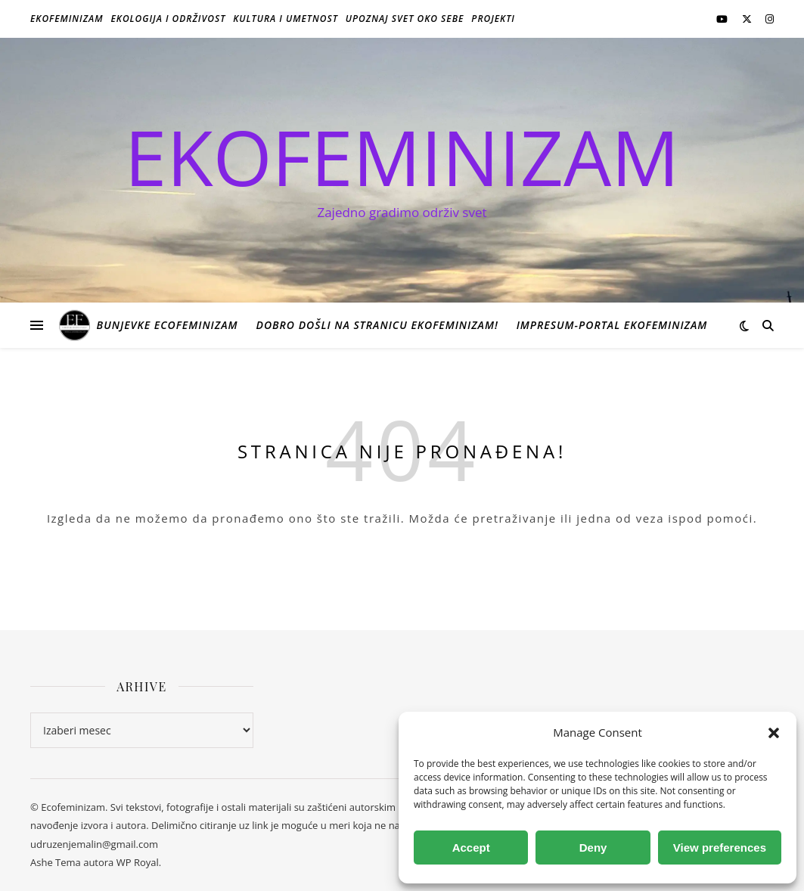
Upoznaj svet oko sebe (405, 18)
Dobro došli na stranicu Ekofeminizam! (377, 325)
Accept (471, 847)
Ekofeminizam (67, 18)
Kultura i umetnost (285, 18)
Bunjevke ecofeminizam (167, 325)
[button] (773, 732)
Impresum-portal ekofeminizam (612, 325)
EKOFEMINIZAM (402, 156)
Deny (593, 847)
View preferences (719, 847)
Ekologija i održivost (168, 18)
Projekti (493, 18)
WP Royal (137, 862)
